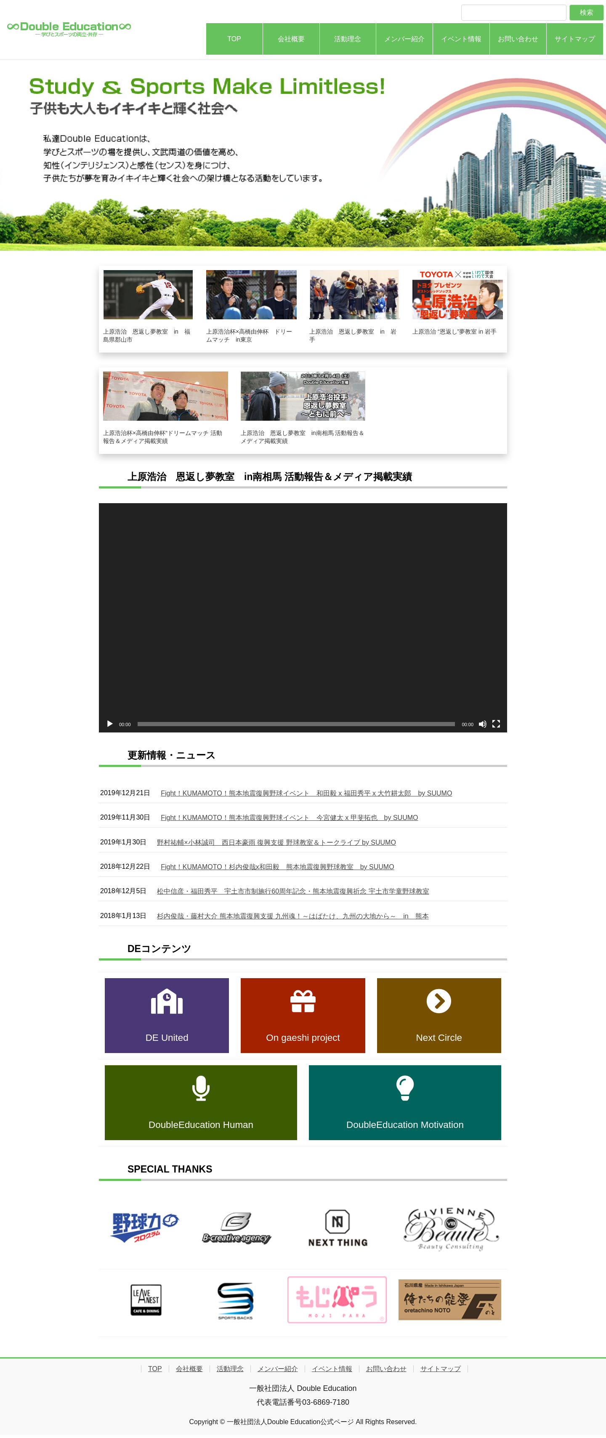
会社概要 (189, 1372)
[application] (303, 618)
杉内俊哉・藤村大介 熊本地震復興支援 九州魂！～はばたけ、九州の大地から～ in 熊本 (292, 919)
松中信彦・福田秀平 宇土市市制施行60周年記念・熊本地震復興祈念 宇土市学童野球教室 (293, 893)
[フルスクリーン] (496, 724)
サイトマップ (440, 1372)
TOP (155, 1372)
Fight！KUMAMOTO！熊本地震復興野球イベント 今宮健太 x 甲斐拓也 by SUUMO (289, 818)
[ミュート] (482, 724)
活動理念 (230, 1372)
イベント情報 (332, 1372)
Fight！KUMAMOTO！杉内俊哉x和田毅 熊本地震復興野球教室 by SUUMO (277, 869)
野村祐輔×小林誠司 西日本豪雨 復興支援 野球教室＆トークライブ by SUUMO (276, 843)
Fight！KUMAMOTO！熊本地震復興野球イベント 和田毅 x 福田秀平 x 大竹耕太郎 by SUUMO (306, 793)
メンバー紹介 (278, 1372)
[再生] (110, 724)
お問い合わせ (386, 1372)
